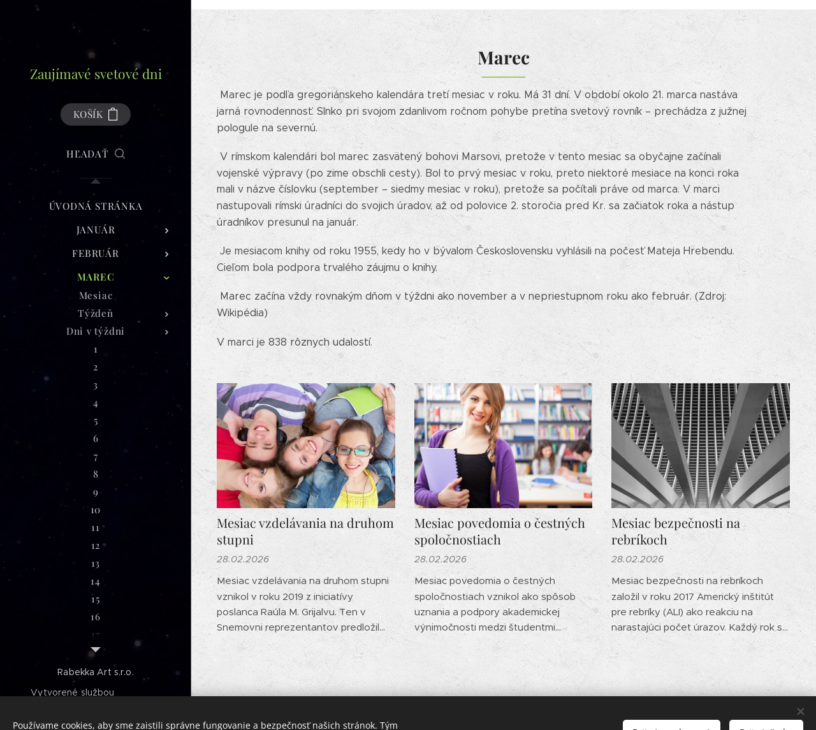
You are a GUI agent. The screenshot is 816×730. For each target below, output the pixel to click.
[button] (95, 154)
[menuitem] (95, 206)
